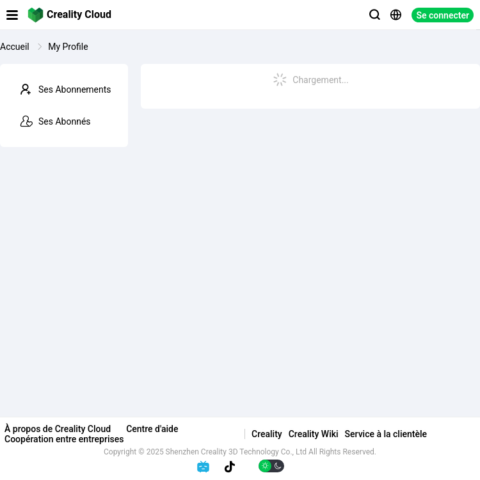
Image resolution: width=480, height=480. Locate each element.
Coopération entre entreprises (64, 439)
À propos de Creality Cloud (57, 429)
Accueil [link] (15, 47)
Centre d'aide (152, 429)
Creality (267, 434)
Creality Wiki (314, 434)
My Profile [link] (68, 47)
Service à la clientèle (386, 434)
